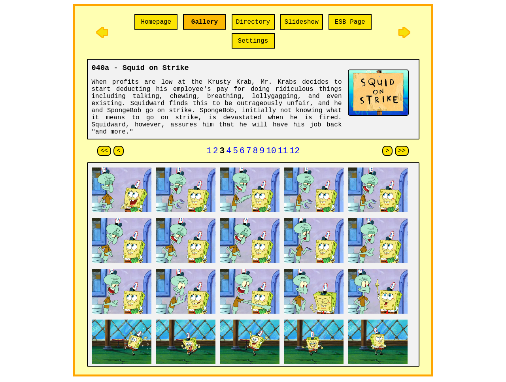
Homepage (156, 22)
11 (283, 152)
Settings (253, 41)
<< (104, 151)
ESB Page (350, 22)
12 (294, 152)
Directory (253, 22)
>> (402, 151)
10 (271, 152)
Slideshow (301, 22)
